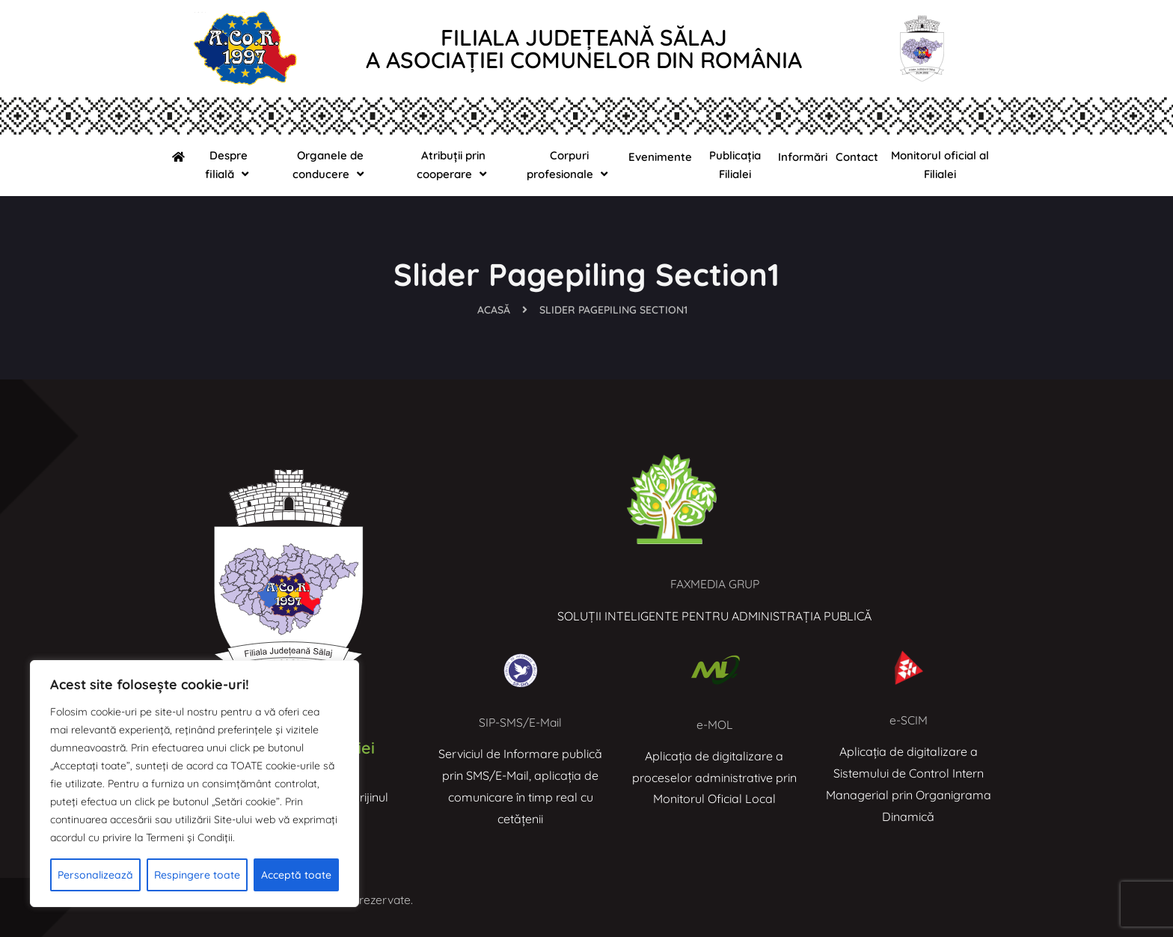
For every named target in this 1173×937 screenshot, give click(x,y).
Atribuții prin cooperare (453, 165)
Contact (857, 157)
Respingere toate (197, 875)
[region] (194, 783)
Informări (802, 157)
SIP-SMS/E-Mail (520, 722)
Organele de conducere (330, 165)
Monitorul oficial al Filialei (940, 164)
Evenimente (660, 157)
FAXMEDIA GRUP (715, 583)
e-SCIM (908, 719)
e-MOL (714, 724)
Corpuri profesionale (569, 165)
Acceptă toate (296, 875)
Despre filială (228, 165)
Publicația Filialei (735, 164)
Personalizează (95, 875)
